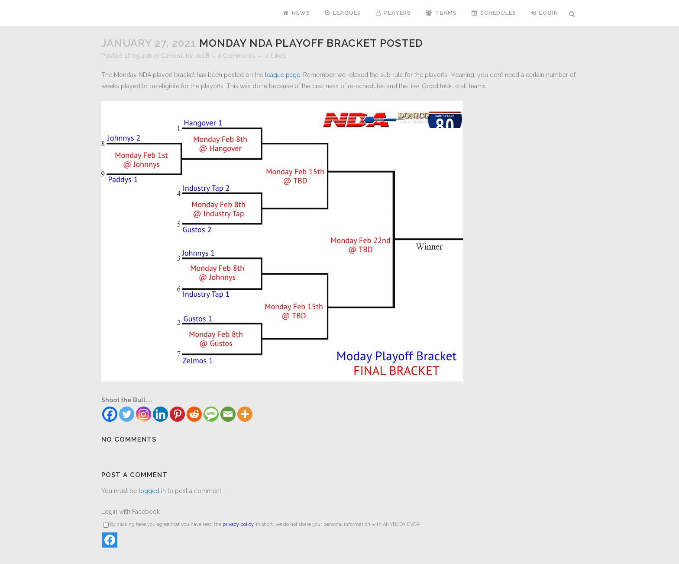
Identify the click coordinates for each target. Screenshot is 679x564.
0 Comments (236, 55)
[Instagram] (143, 414)
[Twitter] (126, 414)
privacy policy (238, 524)
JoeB (202, 55)
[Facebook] (109, 414)
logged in (152, 490)
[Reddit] (194, 414)
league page (282, 74)
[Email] (228, 414)
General (172, 55)
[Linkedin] (160, 414)
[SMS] (211, 414)
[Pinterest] (177, 414)
